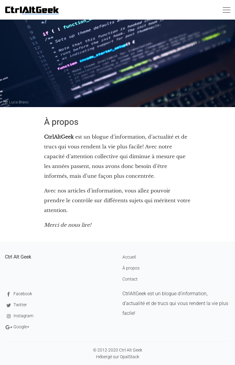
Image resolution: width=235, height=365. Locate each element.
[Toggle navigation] (226, 11)
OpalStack (129, 356)
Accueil (129, 257)
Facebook (18, 294)
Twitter (16, 305)
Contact (130, 279)
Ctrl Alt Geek (18, 257)
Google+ (17, 327)
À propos (131, 268)
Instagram (19, 316)
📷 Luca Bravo (15, 102)
